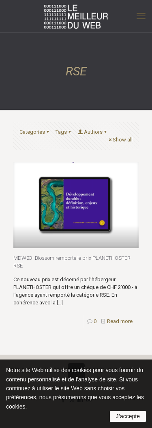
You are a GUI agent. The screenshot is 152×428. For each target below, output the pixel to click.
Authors (92, 132)
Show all (120, 140)
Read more (120, 321)
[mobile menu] (141, 16)
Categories (34, 132)
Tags (64, 132)
